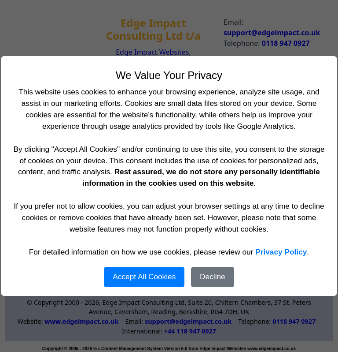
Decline (212, 276)
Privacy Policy (281, 251)
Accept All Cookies (144, 276)
